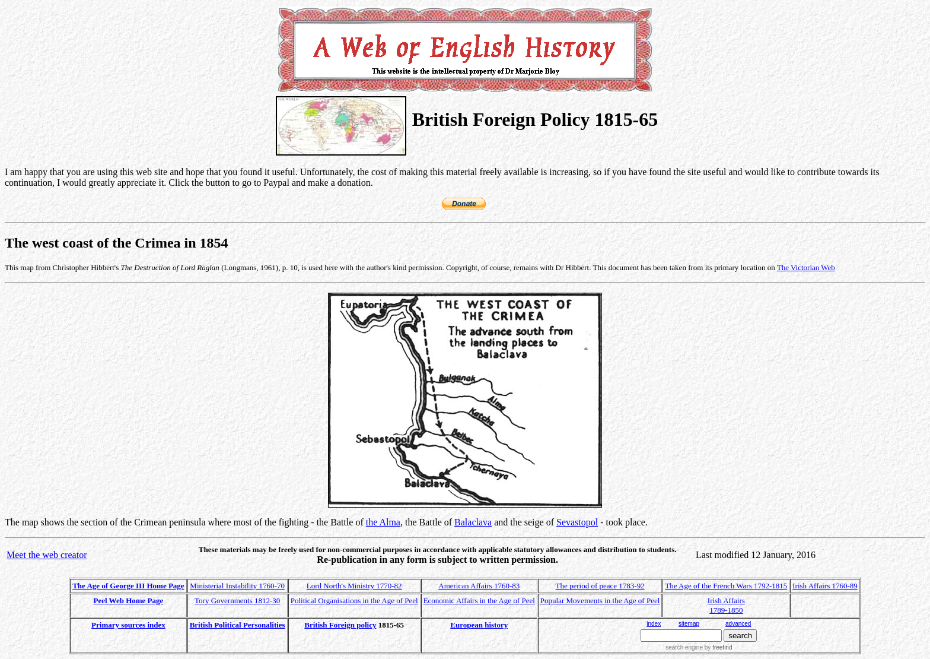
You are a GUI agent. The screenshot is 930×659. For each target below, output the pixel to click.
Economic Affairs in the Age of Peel (479, 600)
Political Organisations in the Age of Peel (354, 600)
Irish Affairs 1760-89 (825, 585)
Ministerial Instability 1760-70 (237, 585)
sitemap (689, 623)
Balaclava (473, 522)
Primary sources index (128, 624)
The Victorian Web (806, 267)
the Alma (383, 522)
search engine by (698, 647)
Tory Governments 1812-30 (237, 600)
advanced (738, 623)
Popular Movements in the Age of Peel (600, 600)
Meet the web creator (47, 555)
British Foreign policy (340, 624)
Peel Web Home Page (129, 600)
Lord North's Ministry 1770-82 (354, 585)
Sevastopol (577, 522)
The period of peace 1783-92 (600, 585)
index (653, 623)
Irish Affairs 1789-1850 (726, 605)
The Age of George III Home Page (128, 585)
